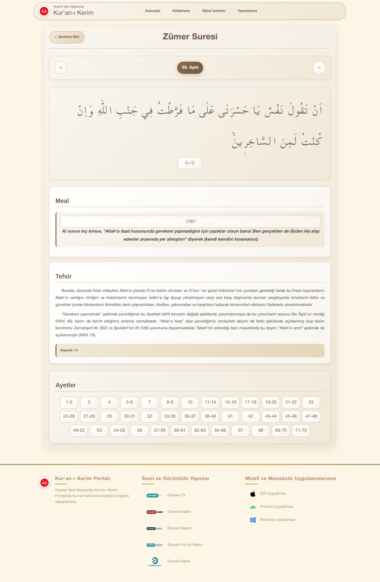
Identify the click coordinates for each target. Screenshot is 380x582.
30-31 (129, 416)
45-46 (291, 416)
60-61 (180, 431)
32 (149, 416)
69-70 (281, 431)
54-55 (119, 431)
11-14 (210, 402)
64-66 (220, 431)
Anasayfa (152, 11)
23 (311, 402)
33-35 (170, 416)
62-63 (200, 431)
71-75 (301, 431)
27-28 (89, 416)
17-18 (250, 402)
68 (260, 431)
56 (139, 431)
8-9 (170, 402)
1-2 (69, 402)
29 (109, 416)
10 (190, 402)
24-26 (69, 416)
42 (250, 416)
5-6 (129, 402)
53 (99, 431)
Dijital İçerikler (214, 11)
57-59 (159, 431)
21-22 (291, 402)
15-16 (230, 402)
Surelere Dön (66, 37)
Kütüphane (181, 11)
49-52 (79, 431)
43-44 (271, 416)
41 (230, 416)
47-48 (311, 416)
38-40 (210, 416)
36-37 (190, 416)
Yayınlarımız (247, 11)
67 (240, 431)
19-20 (271, 402)
